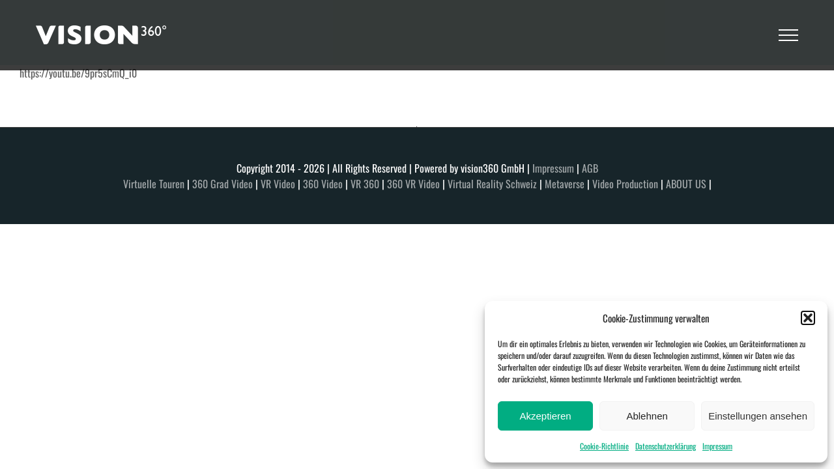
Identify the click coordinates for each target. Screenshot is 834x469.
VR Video (279, 184)
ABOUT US (686, 184)
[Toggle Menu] (788, 35)
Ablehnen (646, 415)
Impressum (717, 445)
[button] (807, 317)
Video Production (625, 184)
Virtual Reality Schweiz (492, 184)
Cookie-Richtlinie (604, 445)
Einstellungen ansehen (757, 415)
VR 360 (365, 184)
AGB (590, 168)
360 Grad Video (222, 184)
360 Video (323, 184)
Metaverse (564, 184)
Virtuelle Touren (153, 184)
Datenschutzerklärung (665, 445)
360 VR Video (413, 184)
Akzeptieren (545, 415)
